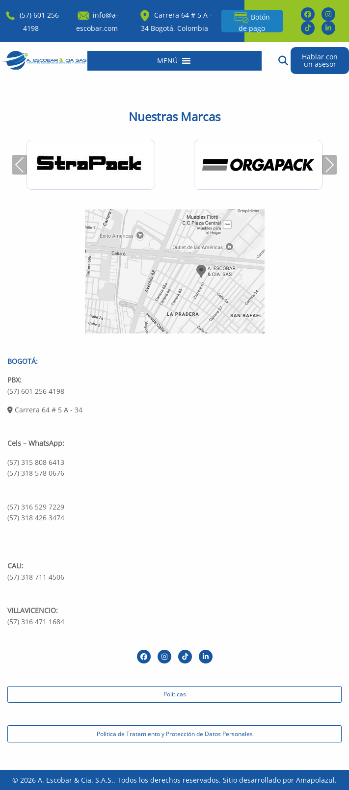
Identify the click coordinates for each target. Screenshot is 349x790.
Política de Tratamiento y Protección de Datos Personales (175, 734)
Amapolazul (315, 780)
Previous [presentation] (19, 164)
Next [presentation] (329, 164)
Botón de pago (252, 21)
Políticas (174, 694)
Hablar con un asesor (320, 60)
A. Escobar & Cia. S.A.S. (75, 780)
